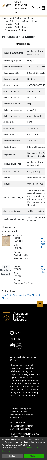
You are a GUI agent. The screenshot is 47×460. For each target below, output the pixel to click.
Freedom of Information (21, 415)
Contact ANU (16, 409)
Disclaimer (15, 412)
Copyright (27, 409)
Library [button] (17, 12)
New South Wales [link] (13, 24)
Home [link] (5, 18)
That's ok (34, 456)
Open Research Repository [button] (21, 5)
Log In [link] (38, 7)
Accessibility (16, 418)
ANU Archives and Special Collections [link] (22, 18)
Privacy (24, 412)
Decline (12, 456)
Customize (6, 451)
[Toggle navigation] (43, 8)
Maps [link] (34, 21)
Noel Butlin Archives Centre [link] (17, 21)
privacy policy (32, 448)
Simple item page (23, 44)
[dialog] (23, 448)
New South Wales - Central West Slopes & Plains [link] (17, 27)
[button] (32, 7)
